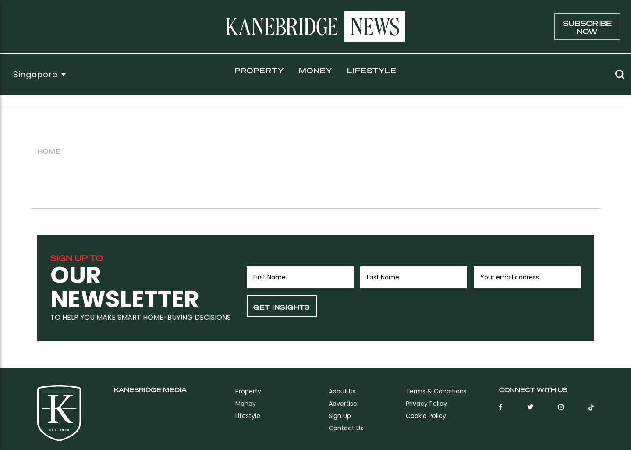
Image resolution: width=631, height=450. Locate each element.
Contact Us (346, 428)
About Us (342, 391)
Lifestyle (372, 70)
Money (315, 70)
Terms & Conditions (436, 391)
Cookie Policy (426, 415)
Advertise (343, 403)
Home (49, 151)
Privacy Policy (426, 403)
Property (259, 70)
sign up (340, 415)
